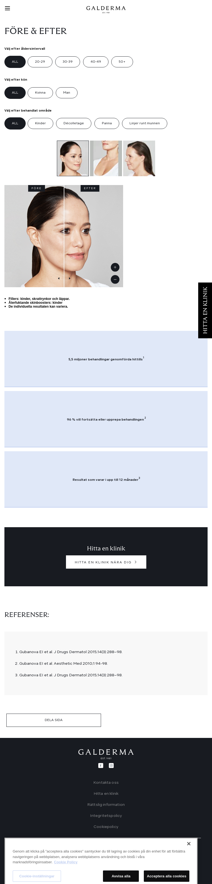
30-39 (68, 62)
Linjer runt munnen (144, 123)
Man (66, 92)
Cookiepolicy (106, 827)
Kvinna (40, 92)
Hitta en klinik (106, 794)
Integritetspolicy (106, 816)
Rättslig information (106, 805)
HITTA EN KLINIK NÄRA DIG (103, 562)
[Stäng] (189, 874)
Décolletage (73, 123)
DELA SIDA (54, 720)
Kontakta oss (106, 783)
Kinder (40, 123)
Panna (107, 123)
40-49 (96, 62)
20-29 (40, 62)
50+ (122, 62)
